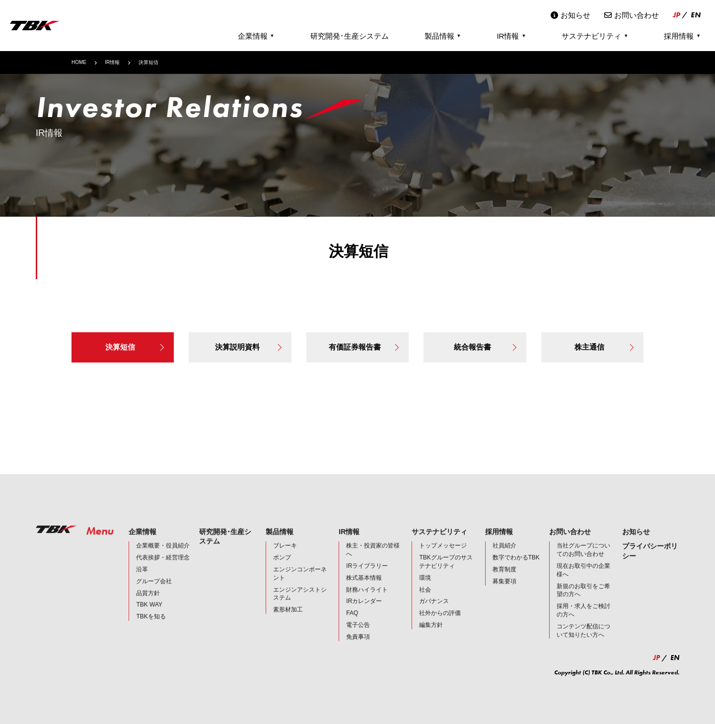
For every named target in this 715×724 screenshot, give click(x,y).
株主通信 (604, 347)
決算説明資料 (248, 347)
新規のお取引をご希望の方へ (583, 599)
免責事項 (358, 645)
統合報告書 (485, 347)
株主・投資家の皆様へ (373, 559)
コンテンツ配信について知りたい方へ (583, 639)
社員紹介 (504, 554)
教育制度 (504, 578)
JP (676, 14)
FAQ (352, 622)
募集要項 (504, 590)
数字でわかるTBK (516, 566)
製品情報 (443, 36)
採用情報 (682, 36)
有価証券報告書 (364, 347)
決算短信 (134, 347)
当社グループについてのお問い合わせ (583, 559)
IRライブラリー (367, 575)
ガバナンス (434, 610)
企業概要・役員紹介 (163, 554)
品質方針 (148, 602)
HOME (79, 62)
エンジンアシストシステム (300, 602)
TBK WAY (149, 613)
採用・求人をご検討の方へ (583, 619)
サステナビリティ (595, 36)
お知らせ (570, 15)
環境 (425, 586)
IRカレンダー (364, 610)
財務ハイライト (367, 598)
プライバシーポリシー (650, 560)
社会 (425, 598)
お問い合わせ (631, 15)
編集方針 (431, 634)
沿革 (142, 578)
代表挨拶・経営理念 (163, 566)
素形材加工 (288, 618)
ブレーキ (285, 554)
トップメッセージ (443, 554)
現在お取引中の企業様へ (583, 579)
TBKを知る (150, 625)
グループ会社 (154, 590)
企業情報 (256, 36)
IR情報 (511, 36)
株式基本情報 (364, 586)
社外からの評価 (440, 622)
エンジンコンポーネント (300, 583)
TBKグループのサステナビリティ (445, 571)
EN (696, 14)
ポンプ (282, 566)
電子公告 (358, 634)
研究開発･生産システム (349, 36)
